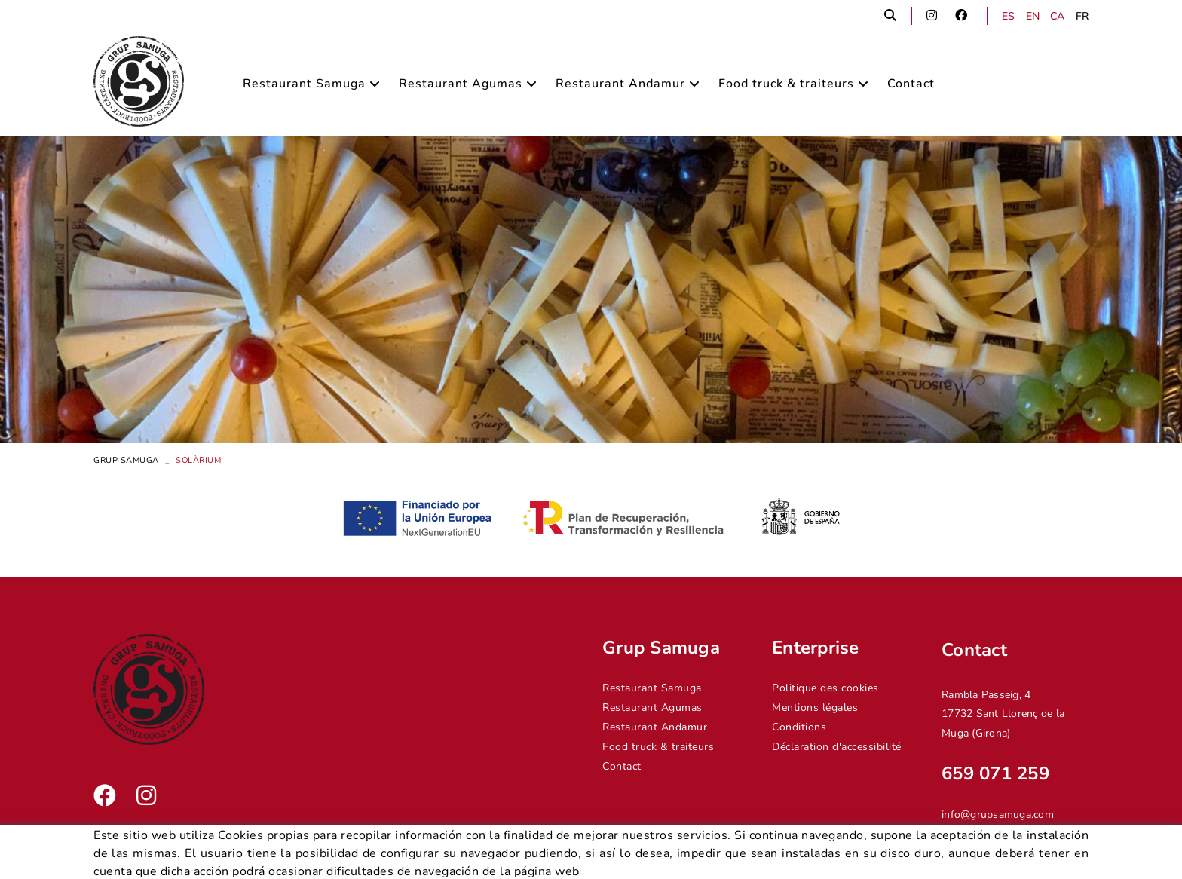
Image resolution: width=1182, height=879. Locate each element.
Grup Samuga (126, 460)
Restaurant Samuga (652, 688)
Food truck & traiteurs (658, 747)
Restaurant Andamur (654, 727)
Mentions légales (815, 707)
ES (1008, 16)
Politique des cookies (825, 688)
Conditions (799, 727)
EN (1033, 16)
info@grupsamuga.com (998, 814)
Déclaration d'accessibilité (837, 747)
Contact (622, 766)
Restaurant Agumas (652, 707)
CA (1057, 16)
